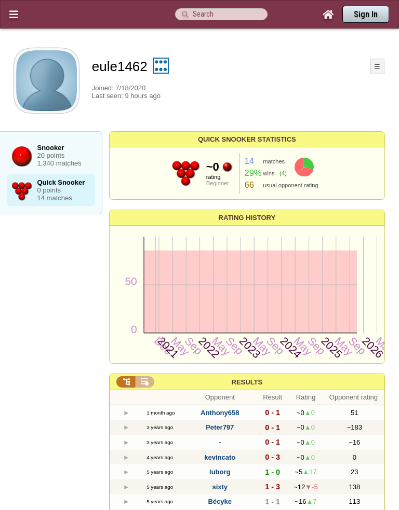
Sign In (366, 14)
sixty (220, 487)
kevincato (219, 457)
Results (247, 382)
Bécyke (220, 501)
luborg (219, 472)
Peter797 (220, 427)
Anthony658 (220, 413)
